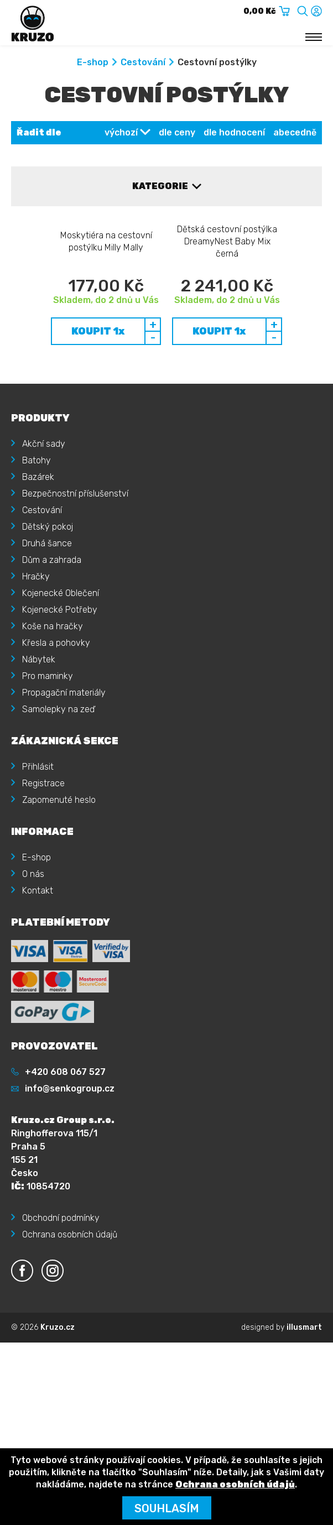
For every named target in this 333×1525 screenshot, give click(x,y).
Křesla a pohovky (56, 749)
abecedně (294, 132)
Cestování (143, 62)
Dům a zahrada (51, 666)
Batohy (36, 566)
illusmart (304, 1433)
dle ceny (177, 132)
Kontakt (37, 996)
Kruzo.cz (57, 1433)
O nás (33, 980)
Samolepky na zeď (58, 815)
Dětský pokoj (47, 633)
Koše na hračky (52, 732)
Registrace (43, 889)
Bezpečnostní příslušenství (75, 599)
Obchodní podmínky (61, 1324)
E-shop (92, 62)
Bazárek (38, 583)
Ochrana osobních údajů (69, 1340)
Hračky (36, 682)
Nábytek (38, 765)
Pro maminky (47, 782)
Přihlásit (38, 873)
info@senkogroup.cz (70, 1194)
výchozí (121, 132)
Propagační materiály (64, 798)
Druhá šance (47, 649)
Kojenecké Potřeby (59, 716)
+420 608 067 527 (65, 1178)
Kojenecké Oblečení (60, 699)
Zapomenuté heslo (59, 906)
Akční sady (43, 550)
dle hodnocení (234, 132)
